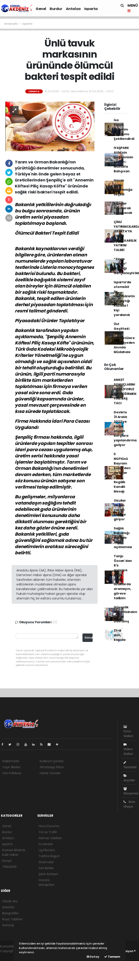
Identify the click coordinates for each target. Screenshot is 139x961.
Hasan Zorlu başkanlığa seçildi (123, 187)
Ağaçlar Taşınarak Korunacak (123, 208)
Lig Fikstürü (47, 850)
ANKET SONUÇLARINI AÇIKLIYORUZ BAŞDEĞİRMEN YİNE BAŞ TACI (125, 391)
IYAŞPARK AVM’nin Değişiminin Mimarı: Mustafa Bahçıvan (123, 159)
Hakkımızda (10, 761)
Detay (93, 957)
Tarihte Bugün (49, 856)
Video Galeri (128, 749)
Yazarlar (130, 765)
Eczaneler (46, 844)
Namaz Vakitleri (50, 838)
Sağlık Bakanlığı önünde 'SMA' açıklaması (123, 537)
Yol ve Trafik (48, 832)
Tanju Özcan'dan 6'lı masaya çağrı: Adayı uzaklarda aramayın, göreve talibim (123, 577)
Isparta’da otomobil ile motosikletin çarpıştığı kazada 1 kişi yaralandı (124, 298)
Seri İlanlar (46, 868)
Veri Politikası (11, 773)
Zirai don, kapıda (119, 635)
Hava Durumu (49, 826)
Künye (7, 860)
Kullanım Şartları (52, 761)
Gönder (88, 637)
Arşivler (129, 778)
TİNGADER (9, 866)
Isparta (91, 8)
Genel (41, 8)
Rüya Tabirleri (12, 919)
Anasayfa (11, 24)
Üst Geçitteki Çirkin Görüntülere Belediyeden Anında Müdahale (124, 338)
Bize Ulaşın (129, 804)
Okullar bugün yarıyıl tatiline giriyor (120, 509)
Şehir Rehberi (48, 874)
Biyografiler (10, 913)
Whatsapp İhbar (52, 767)
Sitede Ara (10, 901)
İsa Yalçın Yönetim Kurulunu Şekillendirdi (124, 129)
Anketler (8, 907)
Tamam (112, 957)
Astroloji (8, 925)
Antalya (73, 8)
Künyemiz (131, 791)
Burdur (56, 8)
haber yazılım (10, 955)
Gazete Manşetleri (46, 882)
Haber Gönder (50, 773)
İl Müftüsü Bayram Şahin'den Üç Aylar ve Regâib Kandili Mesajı (122, 473)
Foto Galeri (128, 731)
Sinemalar (46, 862)
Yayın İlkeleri (11, 767)
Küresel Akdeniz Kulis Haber (13, 852)
